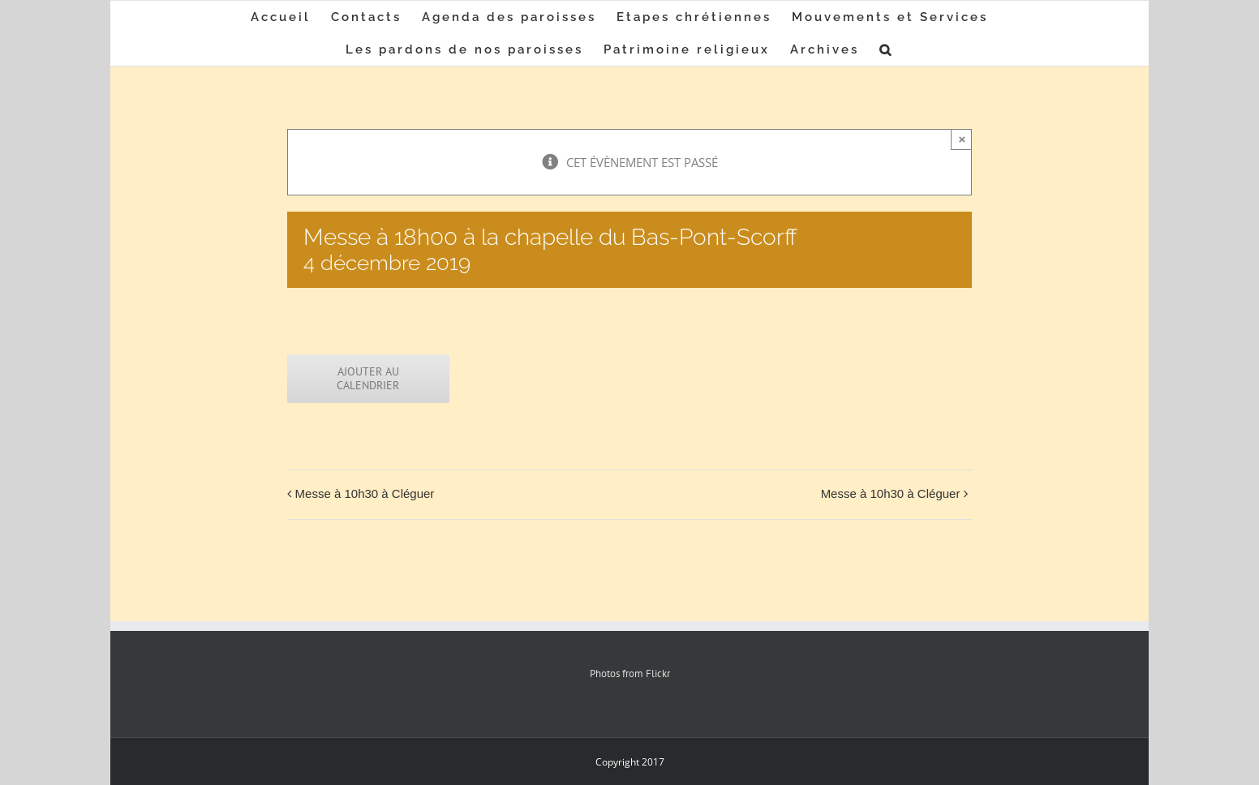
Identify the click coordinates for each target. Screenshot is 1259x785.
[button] (886, 49)
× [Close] (962, 139)
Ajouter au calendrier (368, 378)
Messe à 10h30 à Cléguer (365, 493)
